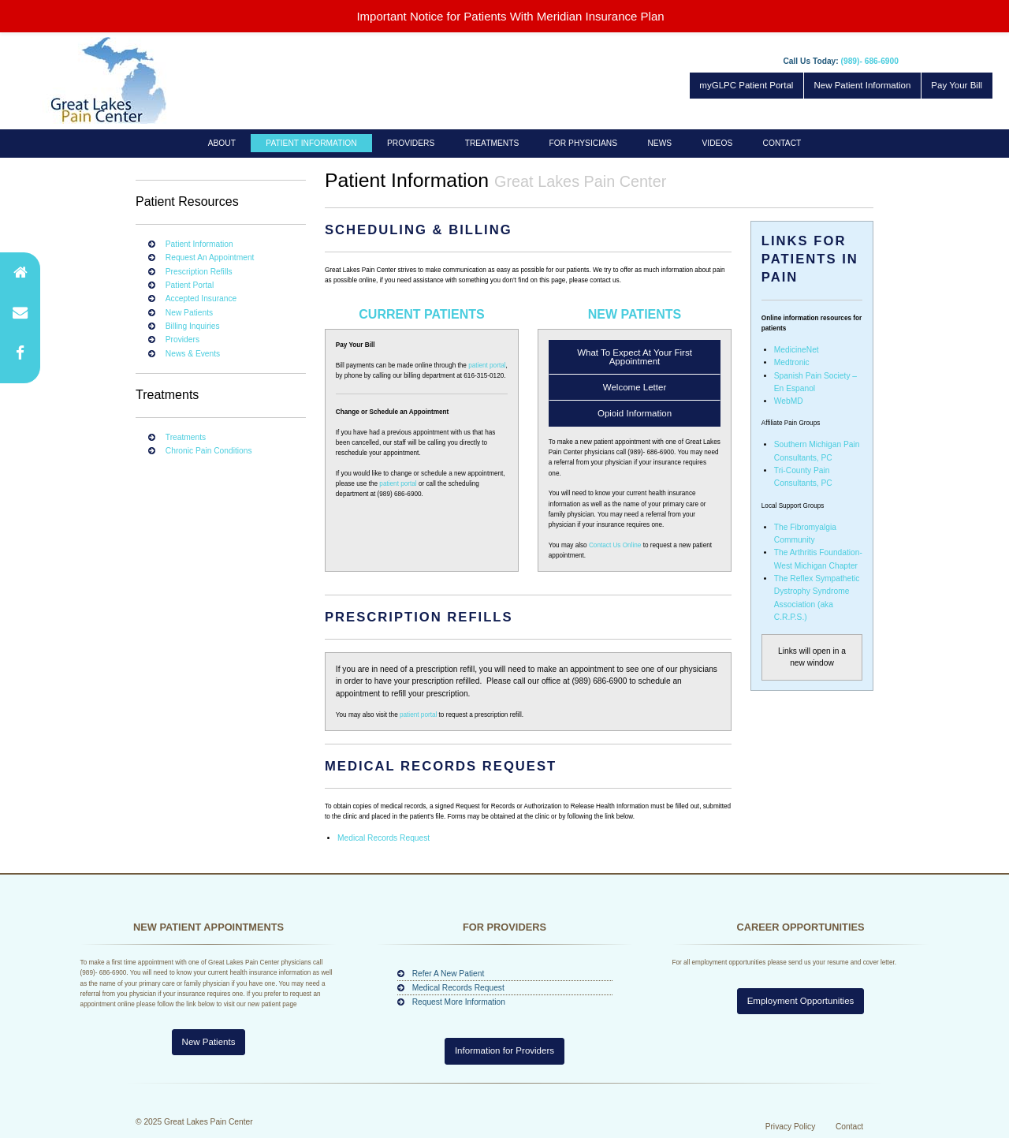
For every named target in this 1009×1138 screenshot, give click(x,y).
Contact (782, 143)
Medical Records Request (383, 838)
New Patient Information (862, 85)
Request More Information (458, 1002)
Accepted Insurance (201, 298)
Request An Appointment (210, 257)
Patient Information (311, 143)
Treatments (492, 143)
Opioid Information (635, 413)
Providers (410, 143)
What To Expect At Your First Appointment (634, 357)
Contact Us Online (615, 545)
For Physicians (583, 143)
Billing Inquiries (193, 326)
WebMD (788, 401)
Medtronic (792, 362)
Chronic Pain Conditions (209, 450)
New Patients (189, 312)
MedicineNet (796, 349)
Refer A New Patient (448, 973)
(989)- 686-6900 (870, 61)
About (222, 143)
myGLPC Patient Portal (746, 85)
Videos (717, 143)
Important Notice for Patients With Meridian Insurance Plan (510, 16)
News (659, 143)
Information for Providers (504, 1050)
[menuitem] (222, 143)
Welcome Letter (634, 387)
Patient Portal (190, 285)
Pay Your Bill (956, 85)
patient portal (486, 365)
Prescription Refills (199, 271)
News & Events (193, 353)
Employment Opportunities (800, 1050)
